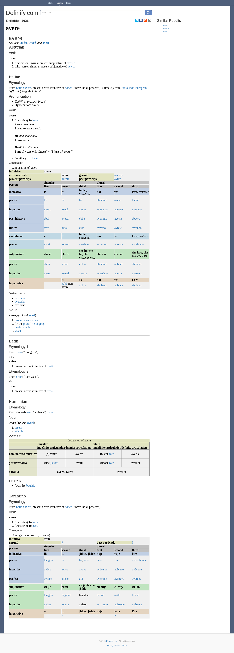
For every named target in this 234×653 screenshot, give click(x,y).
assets (26, 327)
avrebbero (138, 244)
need (35, 525)
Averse (166, 28)
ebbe (82, 218)
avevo (47, 209)
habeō (68, 87)
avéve (47, 569)
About (117, 645)
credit (18, 327)
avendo (118, 175)
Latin (19, 87)
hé (63, 560)
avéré (23, 42)
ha (80, 200)
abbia (47, 264)
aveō (19, 352)
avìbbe (48, 578)
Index (68, 3)
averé (32, 42)
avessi (47, 273)
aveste (118, 218)
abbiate (118, 264)
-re (51, 412)
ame (99, 560)
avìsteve (119, 578)
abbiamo (102, 200)
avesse (83, 273)
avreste (118, 244)
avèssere (137, 604)
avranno (136, 227)
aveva (82, 209)
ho (45, 200)
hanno (135, 200)
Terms (124, 645)
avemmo (102, 218)
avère (46, 42)
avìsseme (102, 604)
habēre (27, 87)
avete (117, 200)
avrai (65, 227)
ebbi (46, 218)
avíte (135, 560)
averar (71, 63)
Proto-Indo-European (134, 87)
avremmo (102, 244)
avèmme (102, 578)
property (20, 320)
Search (60, 3)
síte (116, 560)
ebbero (136, 218)
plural (26, 323)
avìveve (119, 569)
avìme (100, 595)
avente (65, 178)
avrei (47, 244)
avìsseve (119, 604)
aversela (20, 301)
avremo (101, 227)
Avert (165, 25)
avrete (118, 227)
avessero (137, 273)
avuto (117, 178)
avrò (46, 227)
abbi (64, 283)
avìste (65, 578)
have (35, 120)
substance (32, 320)
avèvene (137, 569)
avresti (66, 244)
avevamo (102, 209)
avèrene (136, 578)
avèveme (102, 569)
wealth (19, 431)
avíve (65, 569)
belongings (38, 323)
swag (18, 330)
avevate (119, 209)
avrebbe (84, 244)
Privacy (110, 645)
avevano (137, 209)
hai (63, 200)
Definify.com (111, 641)
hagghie (48, 560)
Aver (165, 31)
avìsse (47, 604)
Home (50, 3)
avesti (65, 218)
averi (32, 315)
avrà (81, 227)
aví (81, 578)
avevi (65, 209)
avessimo (102, 273)
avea (29, 412)
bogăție (30, 485)
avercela (20, 298)
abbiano (136, 264)
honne (143, 560)
